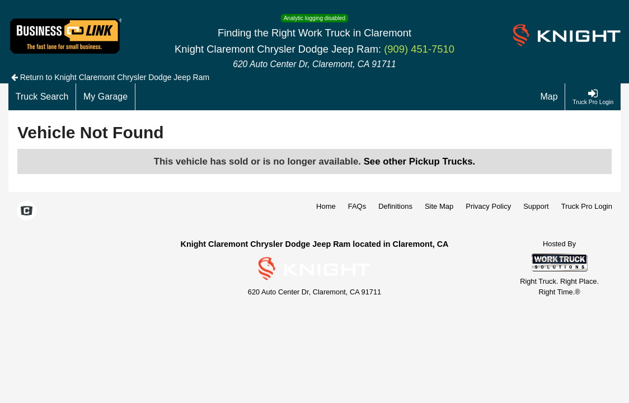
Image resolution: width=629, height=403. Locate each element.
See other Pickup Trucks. (420, 161)
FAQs (357, 206)
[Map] (549, 96)
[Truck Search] (42, 96)
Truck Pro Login (586, 206)
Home (326, 206)
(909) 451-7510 (419, 49)
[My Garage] (105, 96)
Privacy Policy (488, 206)
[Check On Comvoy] (26, 211)
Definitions (395, 206)
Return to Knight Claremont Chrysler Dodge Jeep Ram (110, 77)
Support (536, 206)
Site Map (439, 206)
